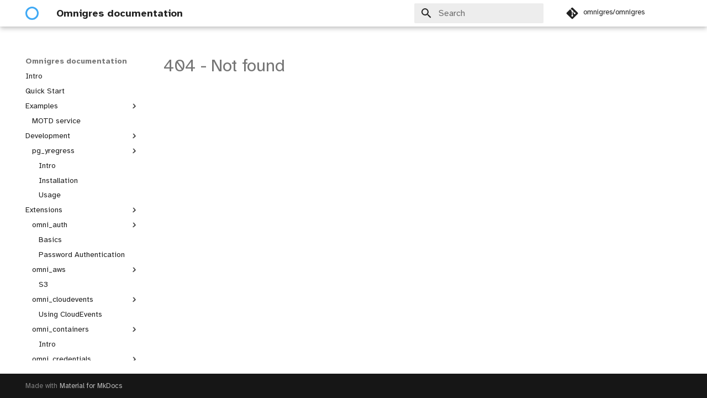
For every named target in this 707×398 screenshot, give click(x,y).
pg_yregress (85, 151)
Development (82, 136)
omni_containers (85, 329)
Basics (50, 239)
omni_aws (85, 270)
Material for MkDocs (91, 385)
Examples (82, 106)
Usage (50, 195)
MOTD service (56, 120)
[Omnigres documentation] (32, 13)
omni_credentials (85, 359)
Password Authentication (82, 254)
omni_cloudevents (85, 300)
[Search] (479, 13)
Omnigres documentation (76, 61)
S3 (43, 284)
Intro (34, 76)
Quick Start (45, 91)
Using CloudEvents (70, 314)
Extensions (82, 210)
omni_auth (85, 225)
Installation (58, 180)
